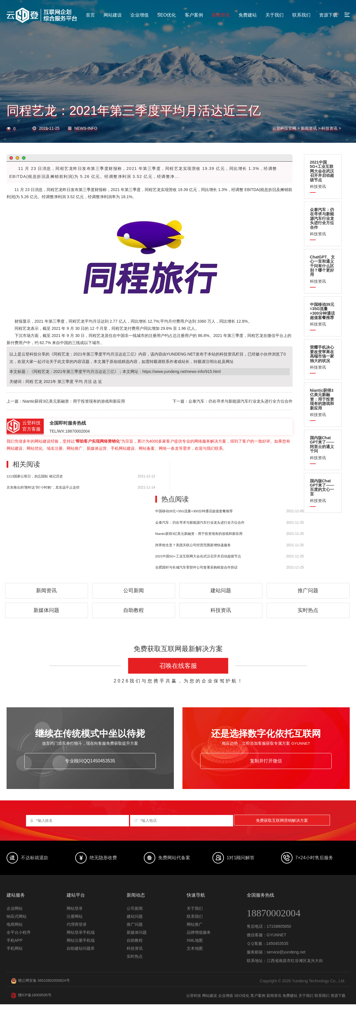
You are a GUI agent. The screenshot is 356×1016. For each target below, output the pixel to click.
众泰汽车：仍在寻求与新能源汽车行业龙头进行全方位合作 (199, 522)
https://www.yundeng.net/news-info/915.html (181, 371)
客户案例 (194, 15)
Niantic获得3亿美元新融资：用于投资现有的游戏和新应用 (199, 533)
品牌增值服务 (199, 944)
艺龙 (59, 189)
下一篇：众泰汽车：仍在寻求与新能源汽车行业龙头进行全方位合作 (232, 401)
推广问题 (309, 593)
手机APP (15, 952)
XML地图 (195, 952)
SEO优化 (166, 15)
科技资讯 (329, 128)
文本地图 (195, 960)
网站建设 (113, 15)
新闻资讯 (221, 15)
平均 (89, 321)
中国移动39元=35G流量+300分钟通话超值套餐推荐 (194, 511)
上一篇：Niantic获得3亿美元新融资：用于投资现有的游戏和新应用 (66, 401)
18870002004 (278, 924)
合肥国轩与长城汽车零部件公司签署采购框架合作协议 (196, 567)
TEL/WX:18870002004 (69, 431)
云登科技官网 (284, 128)
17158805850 (279, 938)
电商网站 (15, 936)
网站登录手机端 (81, 944)
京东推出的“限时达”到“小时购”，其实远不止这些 (43, 487)
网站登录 (75, 920)
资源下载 (328, 15)
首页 (90, 15)
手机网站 (15, 960)
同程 (51, 189)
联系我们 (301, 15)
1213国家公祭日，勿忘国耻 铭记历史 (35, 476)
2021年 (49, 381)
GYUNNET (276, 947)
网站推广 (195, 936)
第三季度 (87, 189)
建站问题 (221, 593)
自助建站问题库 (81, 960)
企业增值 (139, 15)
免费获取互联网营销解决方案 (282, 832)
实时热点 (309, 617)
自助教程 (134, 617)
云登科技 (183, 1007)
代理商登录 (77, 936)
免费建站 (247, 15)
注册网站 (75, 928)
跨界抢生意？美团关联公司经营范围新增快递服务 (193, 545)
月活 (97, 321)
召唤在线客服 (178, 674)
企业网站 (15, 920)
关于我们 (274, 15)
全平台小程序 (19, 944)
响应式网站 (17, 928)
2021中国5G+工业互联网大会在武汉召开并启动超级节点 (198, 556)
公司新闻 (134, 593)
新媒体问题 (47, 617)
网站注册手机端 (81, 952)
